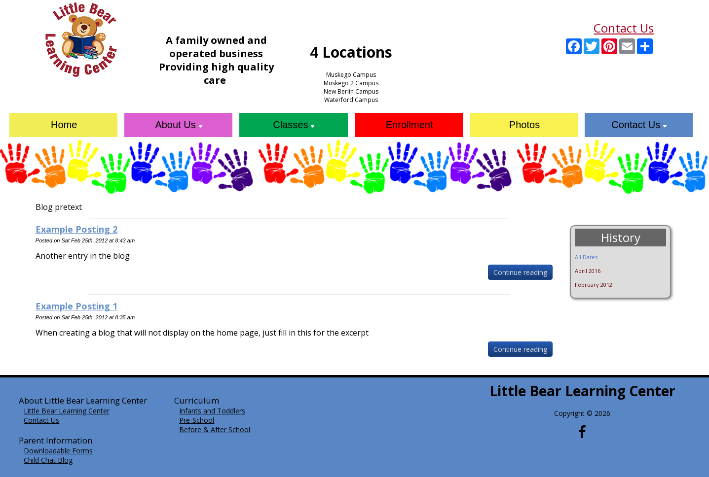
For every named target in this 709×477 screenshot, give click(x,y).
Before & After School (214, 429)
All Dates (586, 257)
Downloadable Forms (58, 450)
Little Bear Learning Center (67, 410)
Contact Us (624, 28)
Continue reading (520, 272)
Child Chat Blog (48, 460)
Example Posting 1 (76, 306)
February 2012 (593, 284)
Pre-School (196, 420)
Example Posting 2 (76, 229)
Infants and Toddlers (212, 410)
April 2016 (587, 270)
